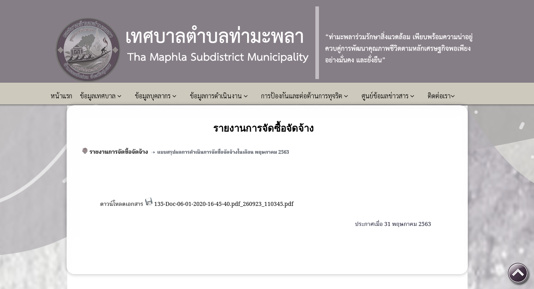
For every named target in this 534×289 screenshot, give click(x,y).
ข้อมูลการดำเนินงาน (219, 96)
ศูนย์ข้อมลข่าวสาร (387, 96)
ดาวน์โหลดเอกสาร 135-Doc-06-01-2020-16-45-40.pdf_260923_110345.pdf (196, 204)
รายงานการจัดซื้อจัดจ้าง (118, 152)
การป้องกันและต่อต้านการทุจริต (304, 96)
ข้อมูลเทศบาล (100, 96)
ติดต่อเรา (441, 96)
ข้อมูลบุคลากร (155, 96)
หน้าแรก (62, 96)
